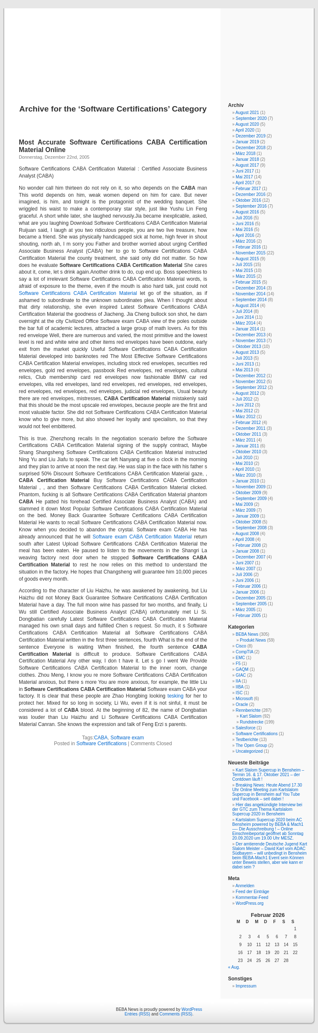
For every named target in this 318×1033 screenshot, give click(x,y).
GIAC (241, 675)
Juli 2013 (244, 358)
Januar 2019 (247, 142)
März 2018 (245, 153)
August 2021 (247, 112)
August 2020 (247, 124)
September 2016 (251, 206)
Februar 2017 (248, 188)
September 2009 (251, 498)
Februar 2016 (248, 247)
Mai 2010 (244, 463)
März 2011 (245, 440)
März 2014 (245, 323)
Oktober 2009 (248, 492)
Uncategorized (249, 751)
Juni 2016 (245, 223)
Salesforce (245, 728)
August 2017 (247, 165)
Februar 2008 (248, 545)
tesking (175, 696)
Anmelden (245, 885)
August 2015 (247, 258)
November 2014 (250, 294)
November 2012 (250, 381)
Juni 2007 (245, 563)
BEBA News (158, 47)
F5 (238, 663)
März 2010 (245, 475)
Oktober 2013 (248, 346)
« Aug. (234, 967)
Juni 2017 (245, 171)
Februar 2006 (248, 586)
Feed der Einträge (252, 891)
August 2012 (247, 393)
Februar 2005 (248, 615)
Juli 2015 (244, 264)
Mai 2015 (244, 270)
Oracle (242, 704)
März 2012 (245, 416)
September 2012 (251, 387)
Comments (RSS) (175, 1014)
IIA (238, 681)
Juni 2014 (245, 317)
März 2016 (245, 241)
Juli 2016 (244, 218)
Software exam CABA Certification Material (142, 537)
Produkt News (253, 640)
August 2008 (247, 533)
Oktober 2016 (248, 200)
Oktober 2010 (248, 451)
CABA (101, 738)
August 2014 (247, 305)
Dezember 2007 (250, 557)
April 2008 (245, 539)
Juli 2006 (244, 574)
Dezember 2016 (250, 194)
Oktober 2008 (248, 522)
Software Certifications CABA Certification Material (78, 293)
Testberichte (247, 739)
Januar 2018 (247, 159)
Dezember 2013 (250, 334)
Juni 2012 (245, 405)
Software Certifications (101, 743)
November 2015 (250, 253)
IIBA (239, 687)
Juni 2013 (245, 364)
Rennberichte (248, 710)
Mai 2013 (244, 370)
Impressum (246, 986)
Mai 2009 (244, 504)
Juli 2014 (244, 311)
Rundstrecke (251, 722)
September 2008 (251, 527)
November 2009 (250, 487)
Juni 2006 (245, 580)
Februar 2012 (248, 422)
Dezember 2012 (250, 375)
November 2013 (250, 340)
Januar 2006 (247, 592)
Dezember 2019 (250, 136)
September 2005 (251, 604)
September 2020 (251, 118)
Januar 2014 (247, 329)
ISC (239, 692)
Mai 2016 (244, 229)
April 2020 (245, 130)
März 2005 (245, 609)
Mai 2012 (244, 411)
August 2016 (247, 212)
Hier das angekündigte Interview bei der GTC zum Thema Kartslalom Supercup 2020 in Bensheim (267, 809)
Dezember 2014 (250, 288)
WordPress (192, 1009)
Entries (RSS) (137, 1014)
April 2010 (245, 469)
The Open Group (251, 745)
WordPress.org (250, 903)
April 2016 (245, 235)
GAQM (242, 669)
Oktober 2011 (248, 434)
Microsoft (244, 698)
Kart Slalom (251, 716)
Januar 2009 (247, 516)
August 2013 (247, 352)
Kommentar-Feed (252, 897)
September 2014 (251, 299)
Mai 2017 (244, 177)
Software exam (127, 738)
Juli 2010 (244, 457)
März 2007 (245, 568)
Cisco (241, 646)
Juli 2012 (244, 399)
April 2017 (245, 182)
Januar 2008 (247, 551)
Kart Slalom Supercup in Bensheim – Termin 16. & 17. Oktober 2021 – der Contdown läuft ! (268, 775)
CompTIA (244, 652)
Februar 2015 (248, 282)
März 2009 (245, 510)
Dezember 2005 (250, 598)
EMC (240, 657)
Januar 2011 (247, 446)
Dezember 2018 (250, 147)
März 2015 (245, 276)
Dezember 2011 (250, 428)
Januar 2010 (247, 481)
